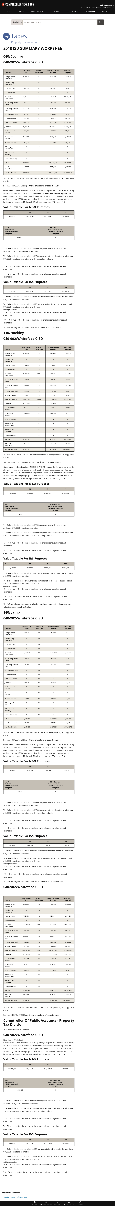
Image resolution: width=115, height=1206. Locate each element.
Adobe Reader (9, 1197)
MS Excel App (22, 1197)
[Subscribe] (57, 1203)
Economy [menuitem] (55, 11)
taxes (15, 35)
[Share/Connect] (46, 1203)
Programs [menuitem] (89, 11)
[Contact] (34, 1203)
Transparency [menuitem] (37, 11)
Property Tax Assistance (25, 42)
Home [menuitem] (9, 11)
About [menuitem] (104, 11)
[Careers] (80, 1203)
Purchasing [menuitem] (72, 11)
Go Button (100, 22)
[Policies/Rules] (69, 1203)
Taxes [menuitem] (20, 11)
